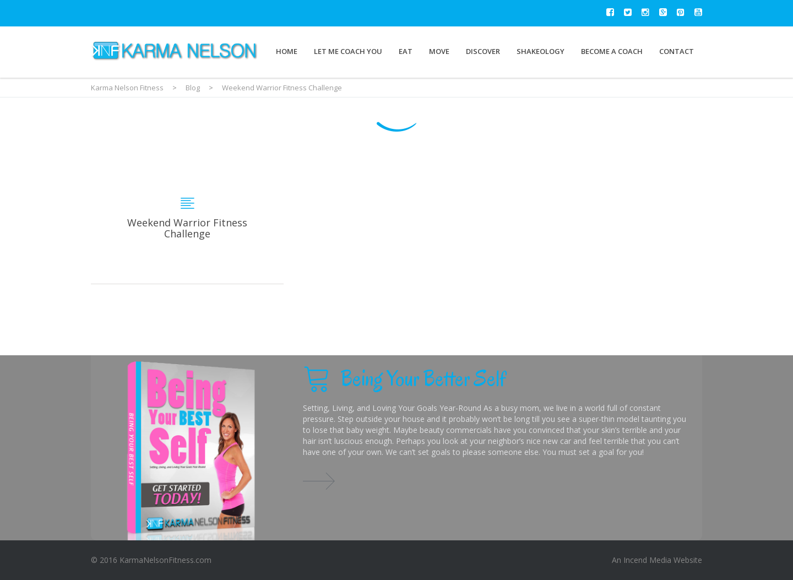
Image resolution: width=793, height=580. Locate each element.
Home (286, 51)
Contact (676, 51)
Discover (483, 51)
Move (439, 51)
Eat (405, 51)
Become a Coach (612, 51)
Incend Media (647, 560)
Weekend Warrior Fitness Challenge (187, 218)
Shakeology (540, 51)
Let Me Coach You (348, 51)
